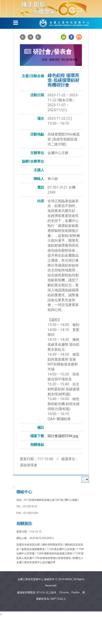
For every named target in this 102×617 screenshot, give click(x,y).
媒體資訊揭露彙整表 (33, 549)
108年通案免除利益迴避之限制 (55, 553)
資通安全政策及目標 (28, 544)
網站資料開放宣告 (53, 544)
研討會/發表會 (69, 59)
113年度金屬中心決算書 (61, 549)
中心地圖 (71, 500)
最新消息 (54, 59)
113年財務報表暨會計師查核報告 (52, 558)
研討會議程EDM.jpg (63, 435)
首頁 (44, 59)
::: (21, 42)
